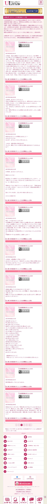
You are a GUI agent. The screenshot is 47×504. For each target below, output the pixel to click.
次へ (30, 425)
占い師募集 (28, 467)
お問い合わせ (29, 462)
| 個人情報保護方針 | (20, 489)
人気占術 (7, 458)
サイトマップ (8, 471)
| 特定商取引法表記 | (21, 491)
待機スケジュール (9, 445)
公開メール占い (8, 454)
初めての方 (7, 441)
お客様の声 (7, 449)
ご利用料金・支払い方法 (31, 445)
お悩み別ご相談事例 (30, 449)
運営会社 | (28, 491)
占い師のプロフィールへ (23, 81)
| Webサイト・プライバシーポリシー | (23, 493)
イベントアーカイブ (9, 467)
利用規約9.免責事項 (25, 37)
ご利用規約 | (28, 489)
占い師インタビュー (30, 454)
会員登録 (28, 436)
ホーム (6, 436)
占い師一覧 (28, 441)
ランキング (28, 458)
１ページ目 (22, 32)
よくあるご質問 (8, 462)
